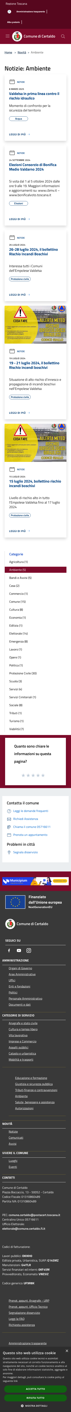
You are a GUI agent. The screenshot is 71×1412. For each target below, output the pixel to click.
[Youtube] (19, 950)
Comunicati (16, 1137)
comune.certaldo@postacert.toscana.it (34, 1215)
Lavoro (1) (15, 649)
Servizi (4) (15, 689)
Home (8, 52)
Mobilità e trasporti (21, 1059)
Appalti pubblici (18, 1047)
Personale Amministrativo (25, 998)
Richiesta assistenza (22, 1325)
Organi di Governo (20, 968)
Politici (13, 992)
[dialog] (35, 1379)
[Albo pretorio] (13, 22)
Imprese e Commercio (22, 1041)
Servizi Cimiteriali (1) (22, 697)
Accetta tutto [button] (35, 1389)
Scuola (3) (15, 681)
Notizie (17, 82)
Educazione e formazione (31, 1078)
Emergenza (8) (18, 641)
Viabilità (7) (16, 729)
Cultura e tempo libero (23, 1029)
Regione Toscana (16, 3)
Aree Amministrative (22, 974)
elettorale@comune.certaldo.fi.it (23, 1228)
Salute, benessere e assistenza (35, 1102)
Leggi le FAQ (17, 1318)
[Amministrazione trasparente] (30, 11)
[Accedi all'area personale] (9, 11)
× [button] (66, 1351)
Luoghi (13, 1160)
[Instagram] (29, 950)
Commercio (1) (18, 593)
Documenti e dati (20, 1004)
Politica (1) (16, 665)
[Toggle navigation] (7, 36)
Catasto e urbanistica (22, 1053)
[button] (36, 1406)
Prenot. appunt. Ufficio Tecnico (28, 1306)
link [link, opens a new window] (16, 1381)
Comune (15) (17, 601)
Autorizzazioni (24, 1108)
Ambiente (21, 1096)
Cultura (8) (16, 609)
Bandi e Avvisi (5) (20, 577)
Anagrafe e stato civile (23, 1023)
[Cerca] (63, 36)
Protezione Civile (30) (23, 673)
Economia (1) (17, 617)
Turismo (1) (16, 721)
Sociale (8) (15, 705)
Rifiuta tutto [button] (35, 1397)
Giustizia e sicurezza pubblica (34, 1084)
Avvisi (12, 1143)
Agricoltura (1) (18, 561)
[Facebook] (9, 950)
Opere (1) (15, 657)
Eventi (13, 1166)
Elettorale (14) (18, 633)
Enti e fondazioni (19, 986)
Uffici (12, 980)
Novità (22, 52)
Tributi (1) (15, 713)
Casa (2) (14, 585)
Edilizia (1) (15, 625)
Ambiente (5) (17, 569)
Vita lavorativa (18, 1035)
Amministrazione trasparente (28, 1343)
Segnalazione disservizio (24, 1312)
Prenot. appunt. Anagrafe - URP (29, 1300)
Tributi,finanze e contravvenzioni (36, 1090)
